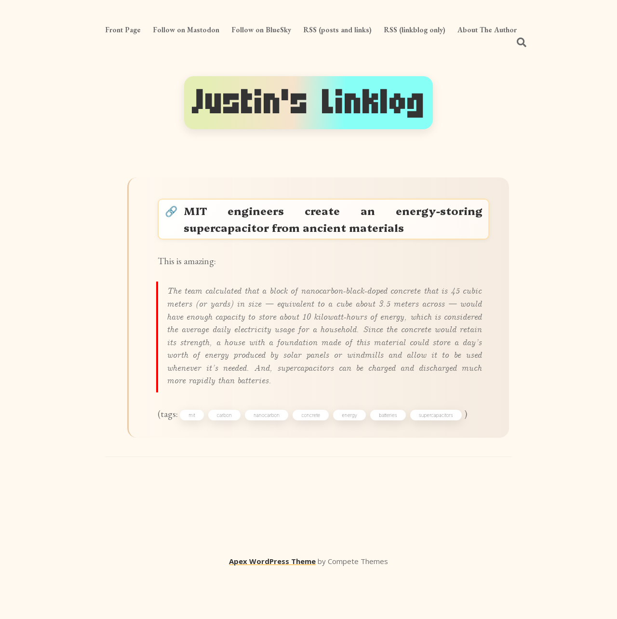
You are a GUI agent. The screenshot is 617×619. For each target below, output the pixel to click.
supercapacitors (442, 456)
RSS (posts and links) (337, 29)
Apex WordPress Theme (272, 605)
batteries (394, 456)
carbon (230, 456)
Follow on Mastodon (186, 29)
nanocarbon (273, 456)
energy (355, 456)
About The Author (487, 29)
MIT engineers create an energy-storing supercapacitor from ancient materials (333, 222)
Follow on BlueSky (261, 29)
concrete (317, 456)
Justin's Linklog (308, 102)
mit (198, 456)
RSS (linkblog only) (414, 29)
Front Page (123, 29)
